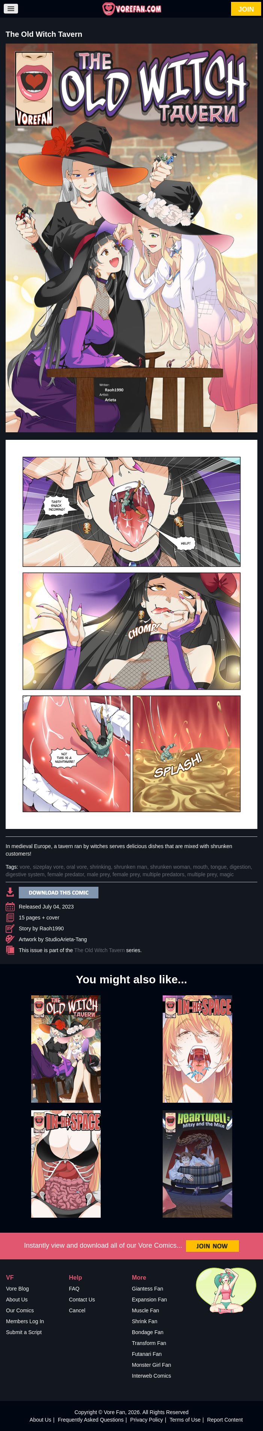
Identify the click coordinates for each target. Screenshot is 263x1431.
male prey (98, 874)
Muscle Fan (145, 1310)
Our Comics (20, 1310)
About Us (17, 1300)
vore (25, 867)
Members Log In (25, 1321)
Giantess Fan (147, 1289)
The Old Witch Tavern (99, 950)
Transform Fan (149, 1343)
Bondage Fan (147, 1332)
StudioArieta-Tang (66, 939)
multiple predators (163, 874)
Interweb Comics (151, 1376)
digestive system (25, 874)
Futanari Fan (147, 1354)
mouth (200, 867)
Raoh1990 (51, 928)
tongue (219, 867)
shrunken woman (170, 867)
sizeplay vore (48, 867)
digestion (240, 867)
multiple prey (202, 874)
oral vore (77, 867)
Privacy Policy (146, 1420)
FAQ (74, 1289)
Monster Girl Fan (151, 1365)
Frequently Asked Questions (91, 1420)
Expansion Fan (149, 1300)
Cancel (77, 1310)
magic (227, 874)
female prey (126, 874)
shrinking (100, 867)
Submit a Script (24, 1332)
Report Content (225, 1420)
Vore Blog (17, 1289)
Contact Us (82, 1300)
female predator (65, 874)
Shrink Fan (144, 1321)
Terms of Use (184, 1420)
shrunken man (130, 867)
